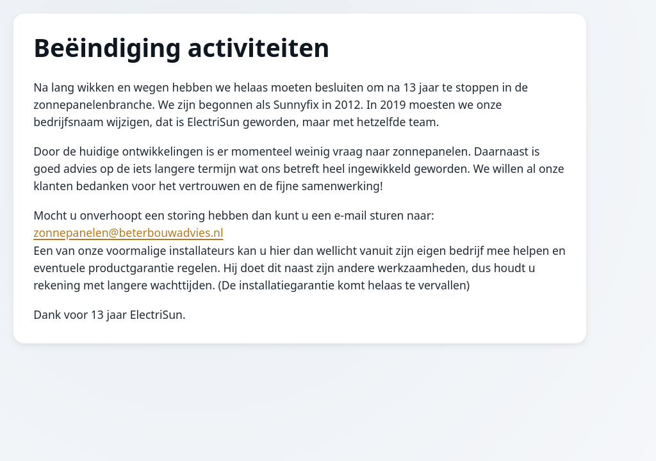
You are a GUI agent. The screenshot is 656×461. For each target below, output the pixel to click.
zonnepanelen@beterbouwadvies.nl (128, 232)
